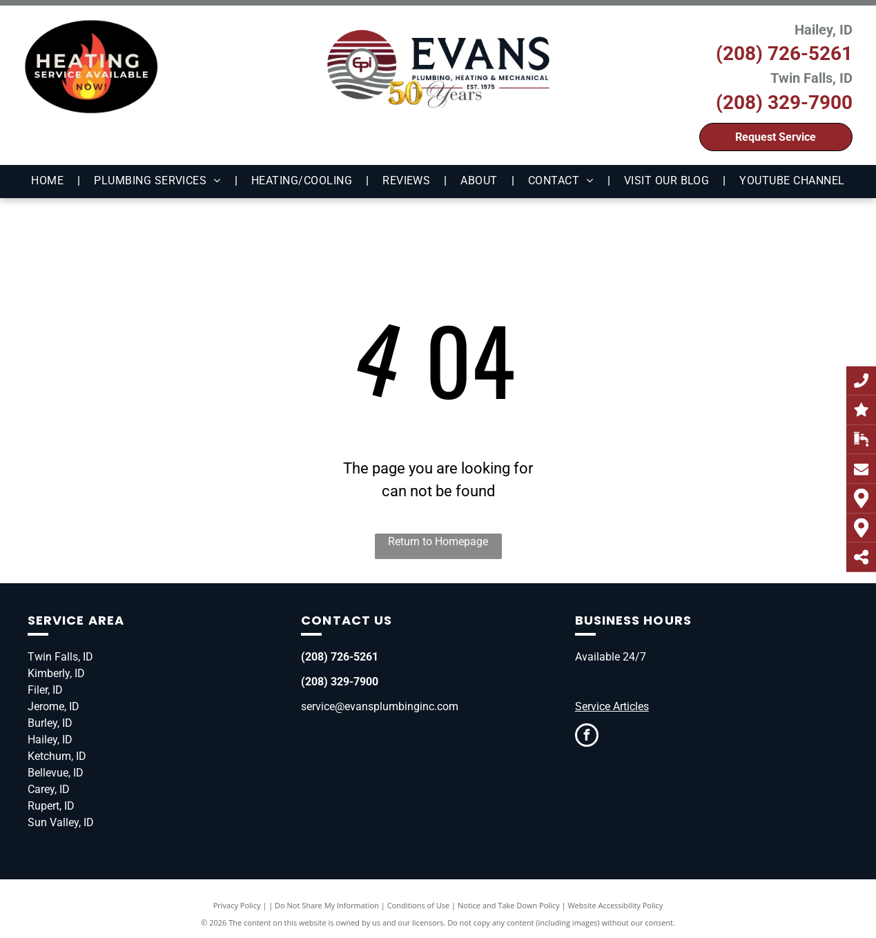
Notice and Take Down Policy (509, 905)
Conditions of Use (418, 905)
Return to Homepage (438, 541)
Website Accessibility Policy (615, 905)
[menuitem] (48, 180)
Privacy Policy (237, 905)
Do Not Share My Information (327, 905)
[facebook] (586, 736)
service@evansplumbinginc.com (379, 706)
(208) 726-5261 (784, 53)
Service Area (76, 620)
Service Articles (612, 706)
